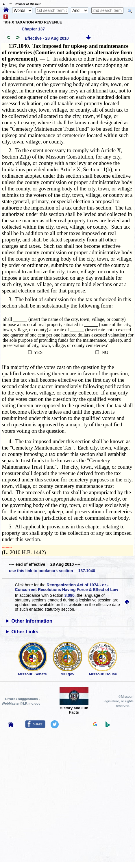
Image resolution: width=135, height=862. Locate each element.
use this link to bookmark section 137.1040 (52, 570)
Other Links (24, 631)
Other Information (31, 621)
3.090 (69, 595)
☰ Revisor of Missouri (24, 4)
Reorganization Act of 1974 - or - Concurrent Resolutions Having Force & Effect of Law (66, 587)
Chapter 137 (33, 29)
